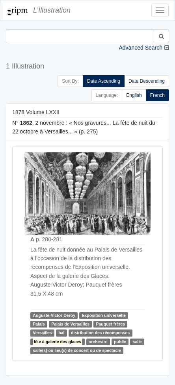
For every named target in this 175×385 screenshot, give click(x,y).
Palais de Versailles (70, 324)
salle (137, 341)
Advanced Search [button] (140, 47)
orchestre (98, 341)
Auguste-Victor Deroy (54, 315)
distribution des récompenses (100, 333)
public (120, 341)
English (133, 95)
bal (61, 333)
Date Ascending (103, 81)
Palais (39, 324)
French (157, 95)
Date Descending (146, 81)
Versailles (42, 333)
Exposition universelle (104, 315)
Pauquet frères (110, 324)
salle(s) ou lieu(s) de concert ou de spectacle (77, 350)
